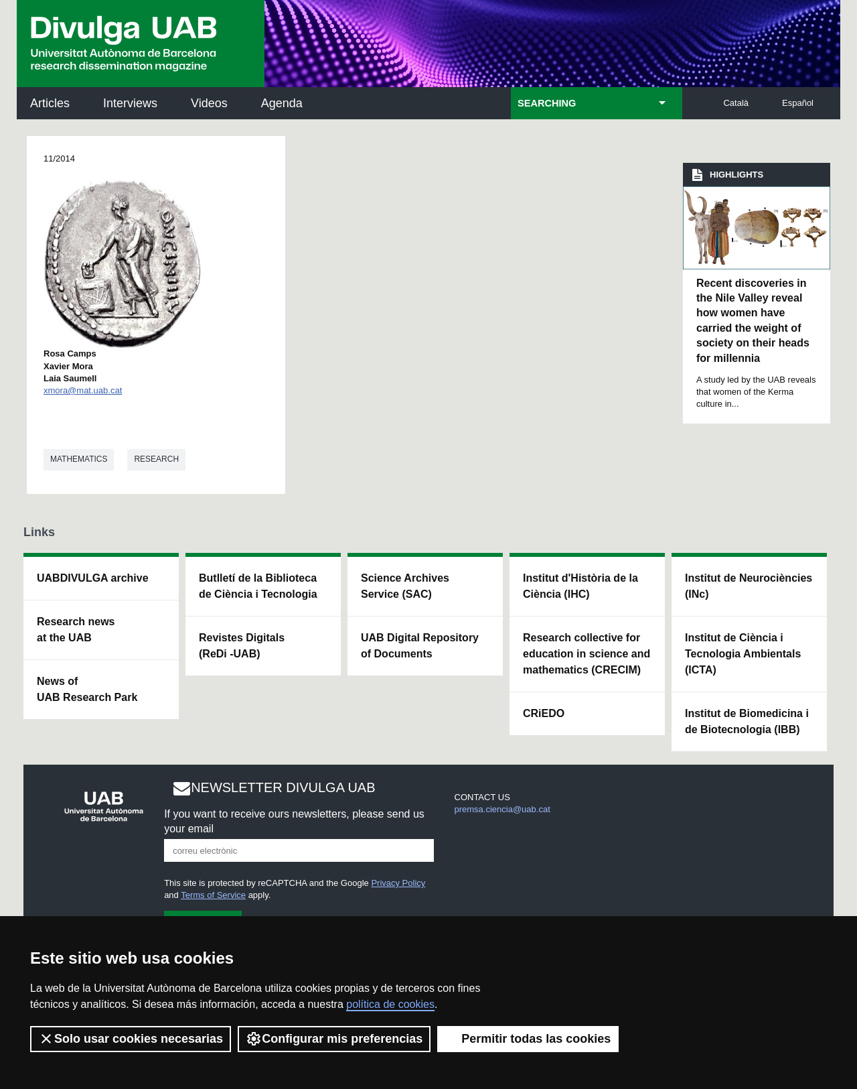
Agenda (282, 103)
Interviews (130, 103)
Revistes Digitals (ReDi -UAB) (242, 645)
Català (736, 103)
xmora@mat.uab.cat (83, 390)
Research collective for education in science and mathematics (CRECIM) (586, 654)
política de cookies (390, 1004)
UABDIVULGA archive (93, 578)
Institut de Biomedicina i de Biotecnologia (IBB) (747, 721)
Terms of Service (213, 895)
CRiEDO (543, 713)
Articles (50, 103)
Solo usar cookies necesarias (130, 1039)
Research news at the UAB (76, 629)
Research (156, 459)
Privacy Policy (398, 883)
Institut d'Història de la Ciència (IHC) (580, 586)
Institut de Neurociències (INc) (748, 586)
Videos (209, 103)
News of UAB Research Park (87, 689)
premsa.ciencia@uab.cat (502, 809)
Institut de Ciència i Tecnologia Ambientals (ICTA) (743, 654)
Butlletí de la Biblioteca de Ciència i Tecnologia (258, 586)
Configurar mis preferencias (334, 1039)
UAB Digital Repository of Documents (420, 645)
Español (797, 103)
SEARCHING (547, 103)
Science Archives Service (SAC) (405, 586)
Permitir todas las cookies (528, 1039)
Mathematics (78, 459)
